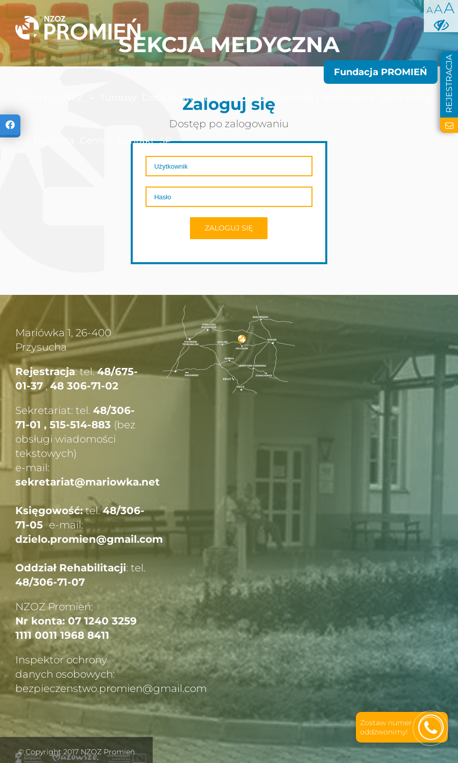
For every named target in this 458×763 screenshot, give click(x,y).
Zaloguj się (229, 228)
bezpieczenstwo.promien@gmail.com (111, 688)
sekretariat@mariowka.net (87, 482)
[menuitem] (17, 97)
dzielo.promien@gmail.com (89, 539)
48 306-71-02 (84, 386)
